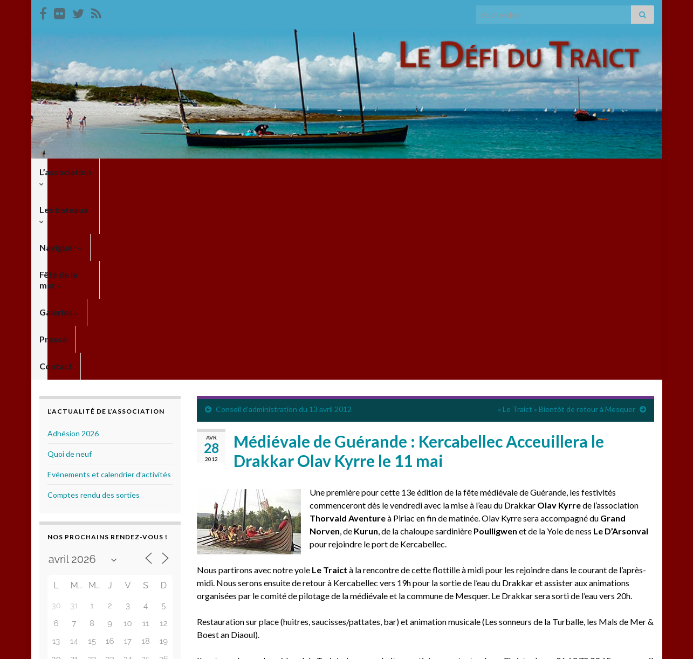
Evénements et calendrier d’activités (109, 280)
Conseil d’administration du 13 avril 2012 (284, 214)
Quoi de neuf (69, 259)
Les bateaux (141, 172)
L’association (68, 172)
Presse (393, 172)
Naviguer (207, 172)
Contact (440, 172)
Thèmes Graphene (128, 646)
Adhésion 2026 (73, 239)
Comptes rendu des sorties (93, 300)
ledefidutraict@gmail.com (249, 479)
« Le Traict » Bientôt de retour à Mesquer (566, 214)
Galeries (343, 172)
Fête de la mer (276, 172)
